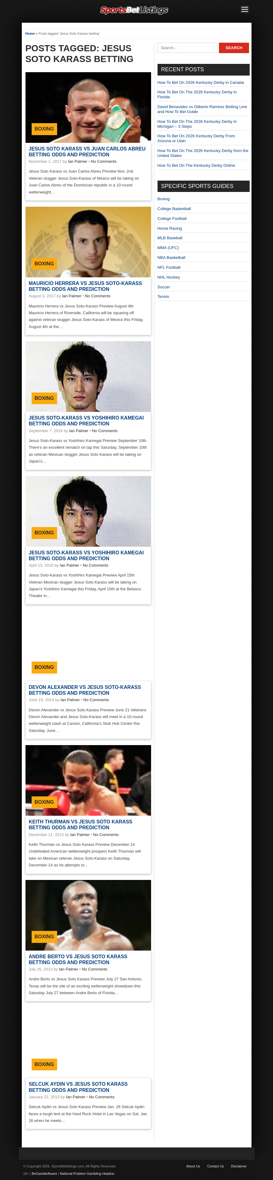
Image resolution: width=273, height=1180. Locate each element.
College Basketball (174, 208)
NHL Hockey (169, 277)
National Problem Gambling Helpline (87, 1173)
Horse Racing (170, 228)
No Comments (103, 161)
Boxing (44, 128)
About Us (193, 1166)
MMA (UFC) (168, 247)
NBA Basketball (171, 257)
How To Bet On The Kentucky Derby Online (196, 165)
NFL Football (169, 267)
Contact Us (215, 1166)
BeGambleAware (44, 1173)
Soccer (164, 287)
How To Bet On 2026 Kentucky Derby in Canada (201, 82)
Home (30, 33)
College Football (172, 218)
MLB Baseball (170, 238)
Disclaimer (239, 1166)
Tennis (163, 296)
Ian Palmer (77, 161)
